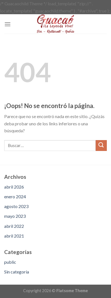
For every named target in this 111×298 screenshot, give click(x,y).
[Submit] (101, 145)
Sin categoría (16, 271)
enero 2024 (15, 196)
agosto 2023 (16, 206)
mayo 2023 (15, 216)
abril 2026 (14, 186)
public (10, 262)
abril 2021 (14, 235)
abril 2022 (14, 226)
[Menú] (7, 24)
